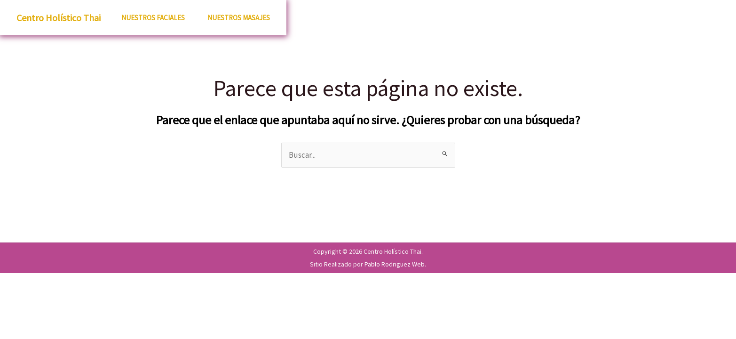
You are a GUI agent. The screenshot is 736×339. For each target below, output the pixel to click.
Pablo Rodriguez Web (394, 264)
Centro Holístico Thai (58, 18)
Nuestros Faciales (153, 17)
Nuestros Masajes (238, 17)
